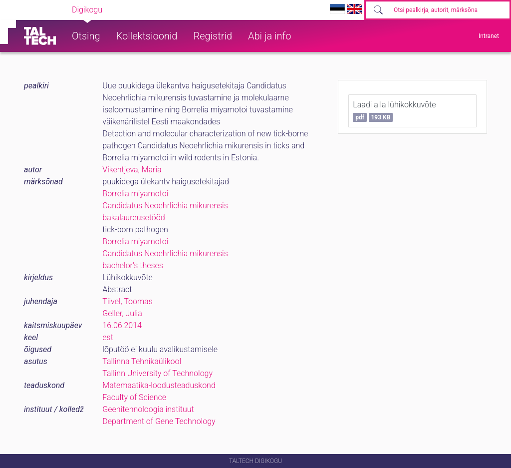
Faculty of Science (134, 397)
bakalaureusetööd (133, 217)
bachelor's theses (132, 265)
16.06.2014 (122, 325)
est (107, 337)
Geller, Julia (122, 313)
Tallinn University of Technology (157, 373)
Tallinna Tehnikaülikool (141, 361)
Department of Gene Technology (158, 421)
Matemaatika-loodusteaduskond (158, 385)
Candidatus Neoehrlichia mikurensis (165, 205)
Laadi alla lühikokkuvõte (394, 111)
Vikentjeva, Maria (131, 169)
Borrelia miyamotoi (135, 193)
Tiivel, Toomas (127, 301)
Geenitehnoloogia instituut (148, 409)
